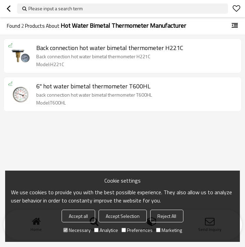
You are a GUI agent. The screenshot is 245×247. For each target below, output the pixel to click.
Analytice (106, 230)
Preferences (137, 230)
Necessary (77, 230)
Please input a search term (55, 8)
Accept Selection (123, 216)
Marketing (169, 230)
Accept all (78, 216)
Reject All (166, 216)
